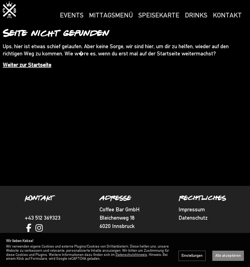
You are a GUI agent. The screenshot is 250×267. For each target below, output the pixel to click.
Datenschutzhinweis (131, 255)
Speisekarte (158, 15)
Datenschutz (193, 228)
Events (71, 15)
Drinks (196, 15)
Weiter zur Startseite (27, 75)
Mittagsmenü (111, 15)
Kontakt (227, 15)
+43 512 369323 (42, 228)
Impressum (191, 220)
